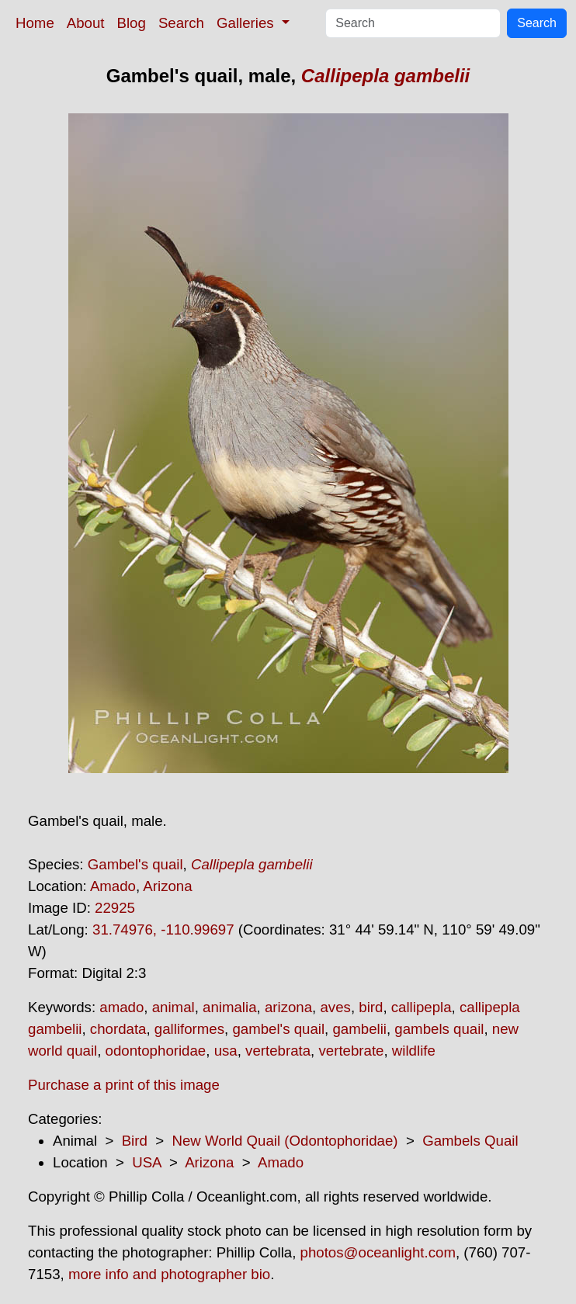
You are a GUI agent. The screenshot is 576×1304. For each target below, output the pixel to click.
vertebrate (350, 1050)
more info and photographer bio (169, 1274)
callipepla (421, 1007)
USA (146, 1162)
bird (371, 1007)
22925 (115, 908)
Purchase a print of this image (124, 1085)
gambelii (359, 1029)
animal (173, 1007)
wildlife (413, 1050)
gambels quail (439, 1029)
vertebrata (278, 1050)
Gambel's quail (135, 864)
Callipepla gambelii (385, 75)
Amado (113, 886)
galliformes (189, 1029)
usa (226, 1050)
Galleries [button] (247, 23)
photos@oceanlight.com (378, 1252)
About (86, 23)
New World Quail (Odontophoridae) (284, 1140)
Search (181, 23)
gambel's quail (278, 1029)
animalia (229, 1007)
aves (335, 1007)
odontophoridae (156, 1050)
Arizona (167, 886)
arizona (288, 1007)
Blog (131, 23)
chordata (118, 1029)
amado (121, 1007)
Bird (134, 1140)
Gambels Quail (470, 1140)
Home (35, 23)
